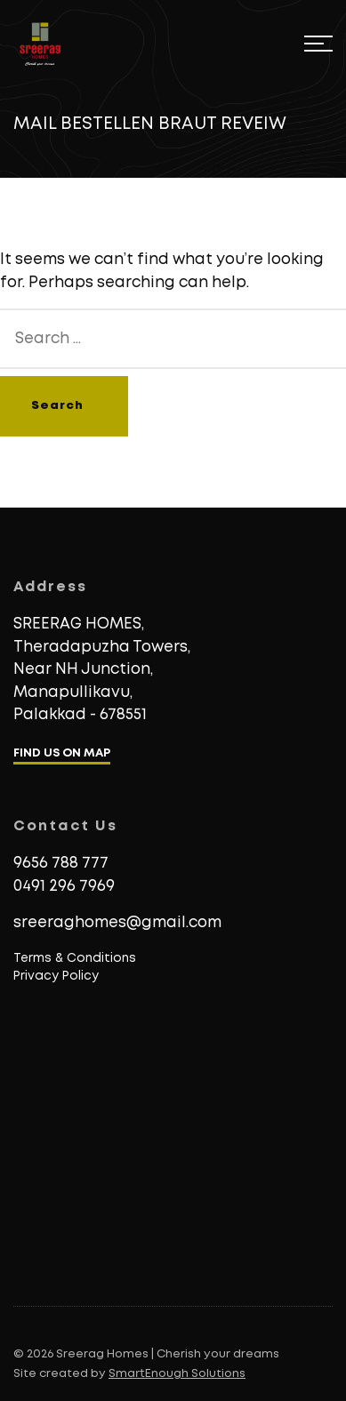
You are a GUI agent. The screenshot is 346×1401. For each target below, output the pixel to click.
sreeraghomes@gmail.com (117, 923)
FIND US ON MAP (61, 753)
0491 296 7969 (64, 886)
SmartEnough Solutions (177, 1374)
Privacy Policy (56, 976)
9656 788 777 (61, 863)
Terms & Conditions (74, 958)
